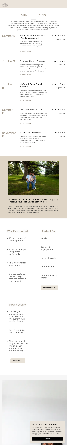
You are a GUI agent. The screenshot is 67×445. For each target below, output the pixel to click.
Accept (47, 438)
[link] (4, 4)
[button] (64, 4)
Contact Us (17, 361)
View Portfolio (49, 288)
